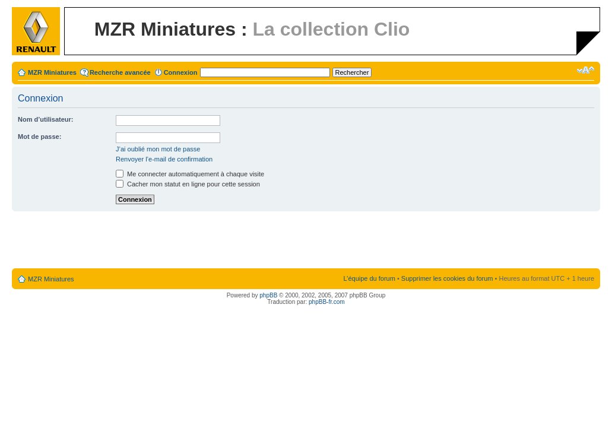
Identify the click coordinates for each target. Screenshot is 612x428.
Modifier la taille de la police (585, 70)
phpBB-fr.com (327, 302)
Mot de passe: (39, 136)
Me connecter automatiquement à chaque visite (190, 173)
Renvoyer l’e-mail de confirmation (164, 159)
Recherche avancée (120, 72)
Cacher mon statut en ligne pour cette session (188, 184)
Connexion (181, 72)
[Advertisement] (306, 240)
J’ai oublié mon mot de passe (158, 149)
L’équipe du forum (369, 278)
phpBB (268, 295)
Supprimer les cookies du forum (447, 278)
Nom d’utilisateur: (46, 119)
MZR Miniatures (52, 72)
